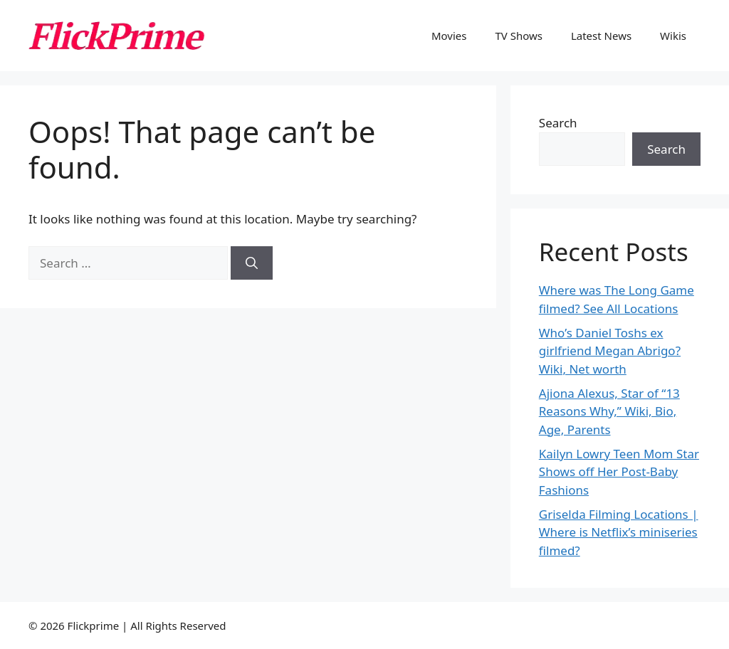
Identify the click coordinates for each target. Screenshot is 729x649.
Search (558, 123)
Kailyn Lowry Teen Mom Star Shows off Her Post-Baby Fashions (619, 471)
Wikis (673, 35)
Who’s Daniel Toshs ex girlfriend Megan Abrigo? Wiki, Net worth (610, 350)
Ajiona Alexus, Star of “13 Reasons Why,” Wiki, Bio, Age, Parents (609, 411)
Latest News (601, 35)
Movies (449, 35)
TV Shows (518, 35)
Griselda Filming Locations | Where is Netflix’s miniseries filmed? (618, 532)
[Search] (252, 263)
